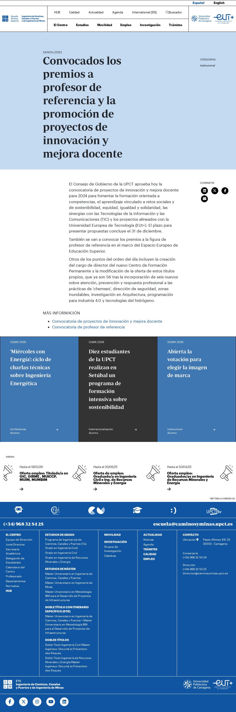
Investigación (150, 25)
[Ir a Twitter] (23, 701)
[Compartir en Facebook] (225, 190)
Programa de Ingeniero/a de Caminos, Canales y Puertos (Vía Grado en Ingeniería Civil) (65, 543)
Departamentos (16, 581)
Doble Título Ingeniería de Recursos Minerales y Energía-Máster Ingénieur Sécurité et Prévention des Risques (68, 664)
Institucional (207, 65)
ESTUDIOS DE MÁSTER (60, 568)
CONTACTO (191, 534)
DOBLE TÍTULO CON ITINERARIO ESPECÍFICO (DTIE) (67, 609)
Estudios (82, 25)
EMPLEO (149, 558)
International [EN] (144, 12)
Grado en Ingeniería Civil (61, 552)
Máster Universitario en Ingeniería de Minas (68, 584)
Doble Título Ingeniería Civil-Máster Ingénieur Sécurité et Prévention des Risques (67, 649)
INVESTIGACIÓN (115, 541)
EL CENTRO (13, 534)
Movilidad (104, 25)
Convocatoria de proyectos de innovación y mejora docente (107, 321)
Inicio (46, 38)
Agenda (117, 12)
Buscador (174, 12)
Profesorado (14, 576)
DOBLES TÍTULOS (57, 639)
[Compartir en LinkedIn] (204, 190)
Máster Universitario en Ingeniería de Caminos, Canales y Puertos (68, 575)
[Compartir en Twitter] (214, 190)
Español (198, 3)
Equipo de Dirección (19, 539)
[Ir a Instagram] (37, 701)
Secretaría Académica (13, 551)
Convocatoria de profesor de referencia (88, 327)
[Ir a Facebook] (10, 701)
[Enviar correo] (204, 198)
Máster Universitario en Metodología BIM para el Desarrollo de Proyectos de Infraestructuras (68, 596)
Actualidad (95, 12)
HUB (57, 12)
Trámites (175, 25)
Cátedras (110, 555)
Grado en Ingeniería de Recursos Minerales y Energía (66, 559)
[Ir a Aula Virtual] (137, 512)
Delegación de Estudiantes (15, 560)
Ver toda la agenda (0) (222, 498)
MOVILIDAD (112, 534)
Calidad (74, 12)
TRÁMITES (150, 549)
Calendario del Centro (15, 569)
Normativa (12, 585)
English (219, 3)
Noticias (148, 539)
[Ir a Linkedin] (64, 701)
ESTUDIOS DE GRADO (59, 534)
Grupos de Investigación (112, 548)
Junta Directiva (15, 544)
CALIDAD (149, 554)
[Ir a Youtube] (50, 701)
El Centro (61, 25)
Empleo (125, 25)
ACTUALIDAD (152, 534)
